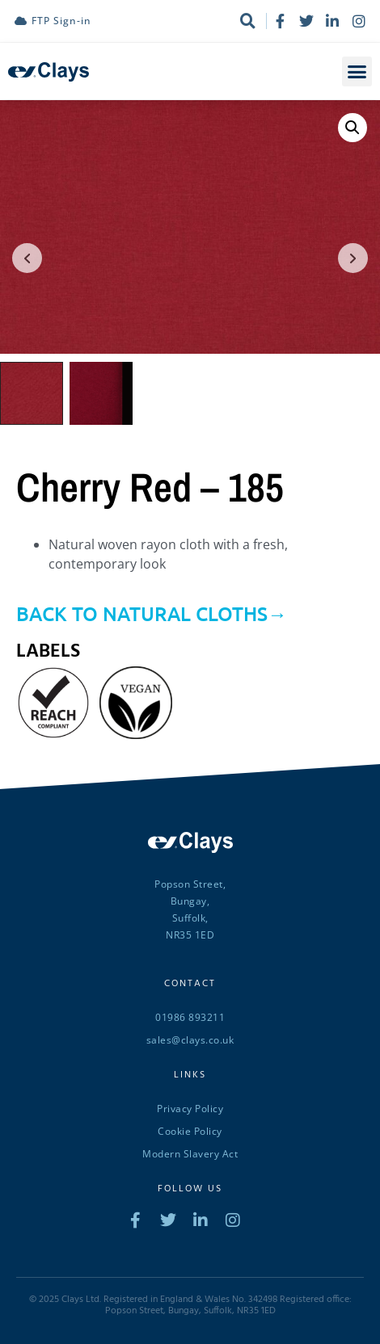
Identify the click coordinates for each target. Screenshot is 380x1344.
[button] (357, 72)
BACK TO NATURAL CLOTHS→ (151, 611)
